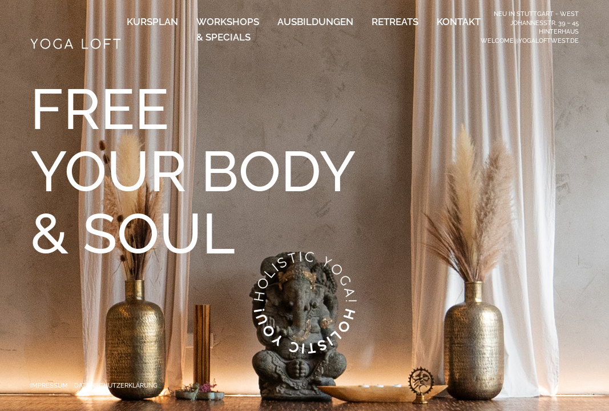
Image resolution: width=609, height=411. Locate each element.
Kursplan (152, 21)
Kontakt (459, 21)
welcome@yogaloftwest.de (530, 40)
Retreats (395, 21)
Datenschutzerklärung (116, 385)
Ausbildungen (315, 21)
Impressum (49, 385)
